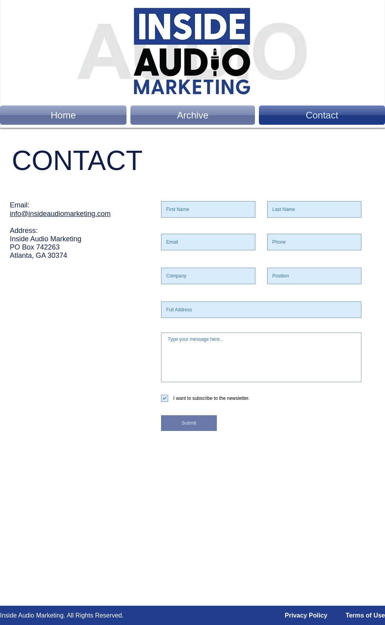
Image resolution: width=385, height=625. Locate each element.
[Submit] (189, 423)
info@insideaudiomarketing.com (60, 214)
